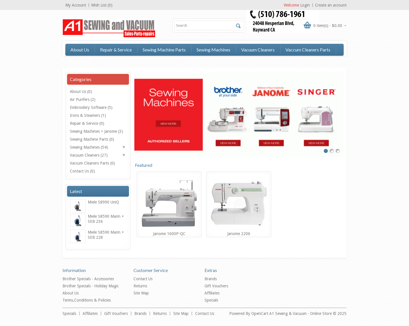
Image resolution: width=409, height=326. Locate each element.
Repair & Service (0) (87, 123)
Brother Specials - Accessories (88, 279)
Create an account (331, 5)
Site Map (141, 293)
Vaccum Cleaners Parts (307, 49)
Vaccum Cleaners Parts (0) (92, 163)
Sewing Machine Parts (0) (92, 139)
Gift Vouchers (216, 286)
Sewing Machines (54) (89, 147)
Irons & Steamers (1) (88, 115)
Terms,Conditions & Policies (86, 300)
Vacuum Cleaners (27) (89, 155)
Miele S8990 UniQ (103, 202)
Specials (211, 300)
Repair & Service (116, 49)
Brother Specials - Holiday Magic (90, 286)
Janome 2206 (238, 233)
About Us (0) (81, 91)
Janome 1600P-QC (169, 233)
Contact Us (81, 61)
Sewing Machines (213, 49)
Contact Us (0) (82, 171)
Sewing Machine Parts (164, 49)
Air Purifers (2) (82, 99)
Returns (140, 286)
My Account (75, 5)
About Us (79, 49)
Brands (210, 279)
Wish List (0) (101, 5)
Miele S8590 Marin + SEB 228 (106, 235)
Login (305, 5)
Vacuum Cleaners (258, 49)
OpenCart (260, 313)
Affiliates (212, 293)
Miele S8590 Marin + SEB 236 (106, 219)
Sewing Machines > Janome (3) (96, 131)
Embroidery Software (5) (91, 107)
